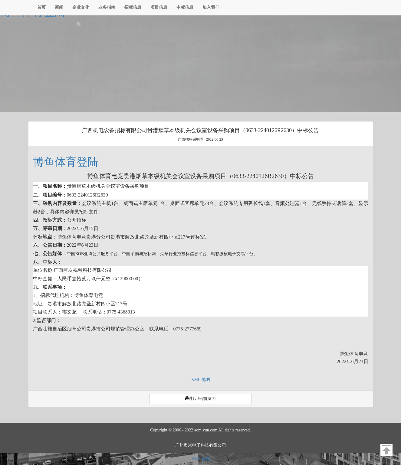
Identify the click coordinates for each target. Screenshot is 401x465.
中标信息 (184, 7)
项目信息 (158, 7)
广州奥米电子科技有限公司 (200, 445)
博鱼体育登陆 (65, 162)
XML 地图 (200, 379)
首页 (41, 7)
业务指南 (106, 7)
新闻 (59, 7)
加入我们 (210, 7)
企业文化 (80, 7)
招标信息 (132, 7)
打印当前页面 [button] (200, 398)
